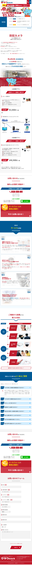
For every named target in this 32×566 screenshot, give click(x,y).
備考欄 (5, 529)
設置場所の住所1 (4, 514)
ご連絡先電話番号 (4, 489)
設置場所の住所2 (4, 519)
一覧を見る (29, 28)
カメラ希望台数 (4, 524)
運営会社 (12, 561)
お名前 (3, 484)
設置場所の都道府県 (5, 509)
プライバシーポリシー (18, 561)
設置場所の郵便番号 (5, 504)
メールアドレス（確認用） (6, 499)
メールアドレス (4, 494)
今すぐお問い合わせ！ (16, 214)
